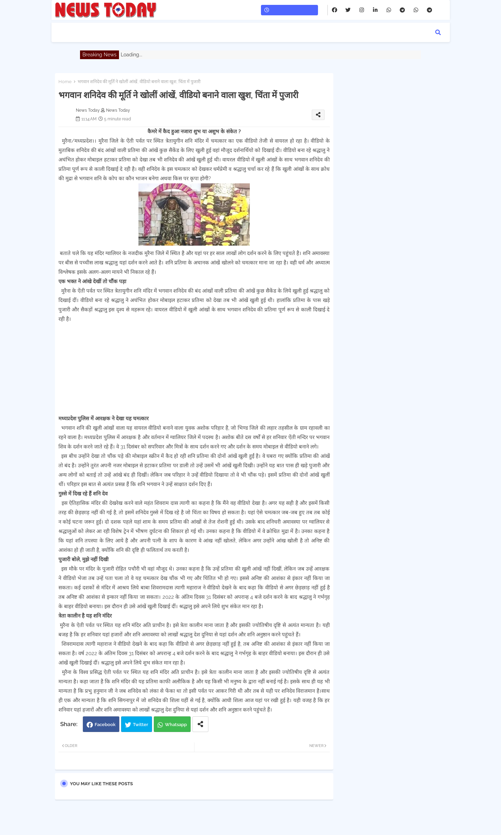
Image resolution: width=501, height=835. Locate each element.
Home (65, 81)
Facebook (105, 724)
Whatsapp (176, 724)
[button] (438, 32)
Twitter (140, 724)
